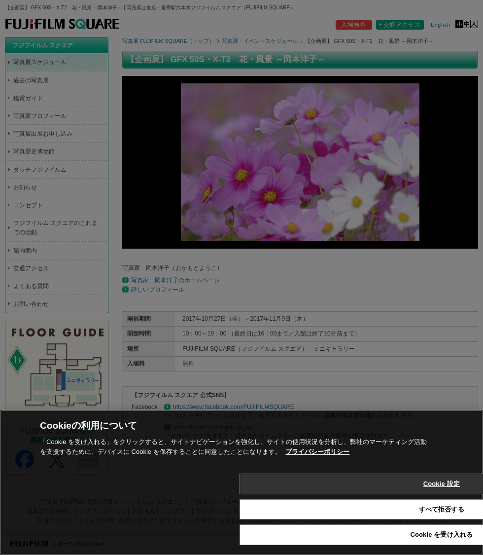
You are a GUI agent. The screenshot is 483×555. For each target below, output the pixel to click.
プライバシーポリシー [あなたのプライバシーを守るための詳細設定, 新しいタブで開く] (317, 451)
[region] (241, 482)
